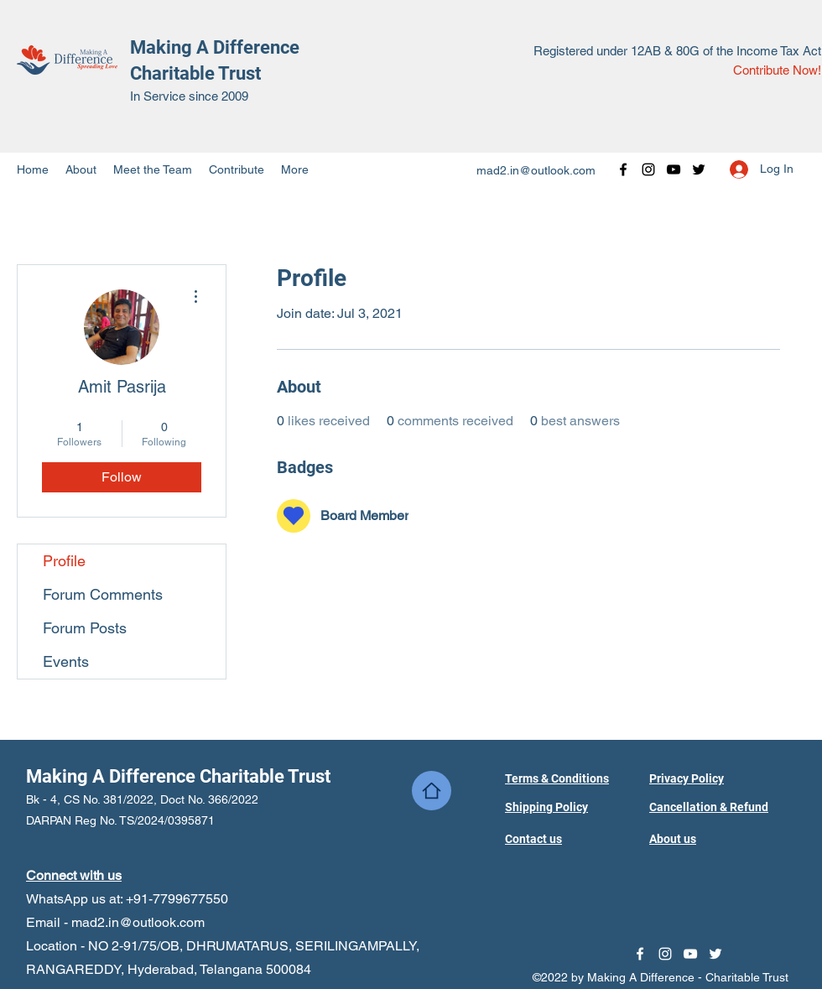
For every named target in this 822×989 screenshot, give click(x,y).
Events (66, 661)
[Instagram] (648, 169)
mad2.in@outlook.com (536, 170)
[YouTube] (673, 169)
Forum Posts (85, 628)
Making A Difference (214, 47)
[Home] (431, 790)
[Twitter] (698, 169)
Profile (64, 561)
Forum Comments (103, 594)
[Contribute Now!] (777, 71)
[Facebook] (623, 169)
